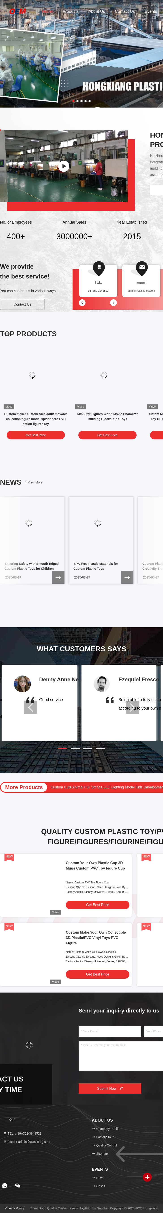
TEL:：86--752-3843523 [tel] (22, 1133)
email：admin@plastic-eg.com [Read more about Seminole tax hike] (26, 1142)
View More (33, 482)
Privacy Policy (14, 1208)
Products (71, 11)
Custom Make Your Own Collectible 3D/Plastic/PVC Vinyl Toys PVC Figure (96, 937)
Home (47, 11)
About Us (96, 11)
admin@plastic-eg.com (141, 290)
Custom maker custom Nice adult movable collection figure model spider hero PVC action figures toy (35, 419)
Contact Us (125, 11)
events (151, 11)
